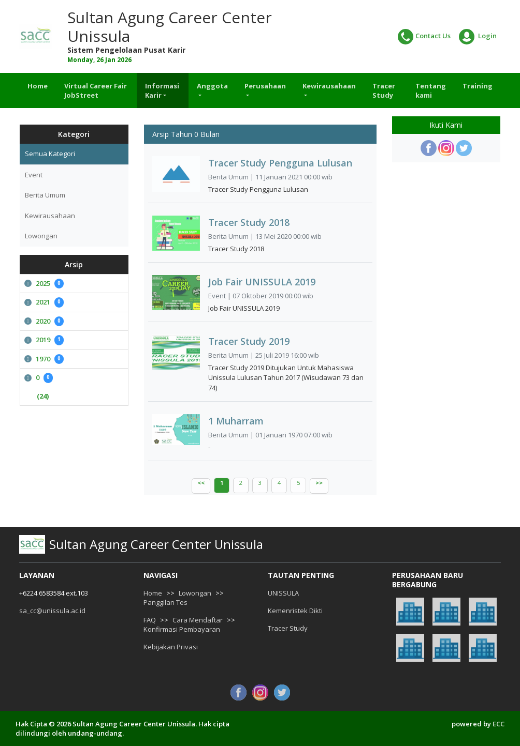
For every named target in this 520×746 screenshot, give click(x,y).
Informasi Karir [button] (162, 90)
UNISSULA (283, 593)
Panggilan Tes (165, 602)
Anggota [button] (212, 85)
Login (478, 36)
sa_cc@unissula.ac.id (52, 610)
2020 (44, 321)
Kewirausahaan (50, 215)
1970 (44, 359)
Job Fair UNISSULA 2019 (261, 282)
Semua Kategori (50, 153)
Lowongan (41, 235)
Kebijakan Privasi (170, 646)
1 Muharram (236, 421)
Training (478, 85)
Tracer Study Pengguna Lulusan (280, 163)
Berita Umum (45, 195)
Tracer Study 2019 (249, 341)
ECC (498, 723)
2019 (44, 340)
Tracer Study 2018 (249, 222)
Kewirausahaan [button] (329, 85)
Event (33, 174)
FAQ (149, 620)
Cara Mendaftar (197, 620)
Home (37, 85)
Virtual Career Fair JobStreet (95, 90)
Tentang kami (430, 90)
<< (201, 482)
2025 (44, 284)
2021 (44, 302)
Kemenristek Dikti (295, 610)
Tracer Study (383, 90)
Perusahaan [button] (265, 85)
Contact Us (424, 36)
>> (319, 482)
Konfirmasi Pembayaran (181, 629)
